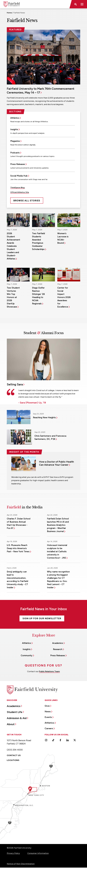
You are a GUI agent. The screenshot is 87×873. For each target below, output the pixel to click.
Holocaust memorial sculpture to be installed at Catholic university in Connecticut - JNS (57, 551)
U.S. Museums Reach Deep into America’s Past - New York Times (18, 548)
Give (47, 705)
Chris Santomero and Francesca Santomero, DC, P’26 (50, 437)
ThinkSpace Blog (17, 187)
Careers (49, 728)
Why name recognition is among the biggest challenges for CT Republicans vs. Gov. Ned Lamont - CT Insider (58, 579)
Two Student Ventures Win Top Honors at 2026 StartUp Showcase (13, 297)
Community (26, 655)
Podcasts (15, 152)
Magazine (15, 141)
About (10, 724)
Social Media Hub (19, 175)
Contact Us (14, 755)
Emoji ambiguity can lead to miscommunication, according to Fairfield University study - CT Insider (17, 579)
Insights (14, 129)
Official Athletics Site (19, 192)
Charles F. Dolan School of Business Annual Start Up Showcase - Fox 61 (18, 523)
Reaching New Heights (44, 417)
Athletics (14, 118)
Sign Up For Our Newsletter (42, 618)
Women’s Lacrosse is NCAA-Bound (62, 238)
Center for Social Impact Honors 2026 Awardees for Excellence (64, 297)
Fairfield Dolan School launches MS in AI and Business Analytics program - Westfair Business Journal (58, 525)
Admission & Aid (17, 718)
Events (48, 717)
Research (57, 649)
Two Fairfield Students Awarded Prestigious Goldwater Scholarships (38, 241)
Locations (13, 760)
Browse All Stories (26, 200)
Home (9, 13)
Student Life (14, 712)
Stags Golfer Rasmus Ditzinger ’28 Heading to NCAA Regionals (38, 295)
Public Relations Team (49, 671)
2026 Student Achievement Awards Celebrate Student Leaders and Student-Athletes (13, 246)
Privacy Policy (13, 853)
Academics (57, 643)
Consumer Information (38, 853)
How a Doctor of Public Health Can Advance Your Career (56, 463)
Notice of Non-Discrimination (21, 864)
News (48, 711)
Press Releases (17, 164)
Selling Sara (15, 384)
